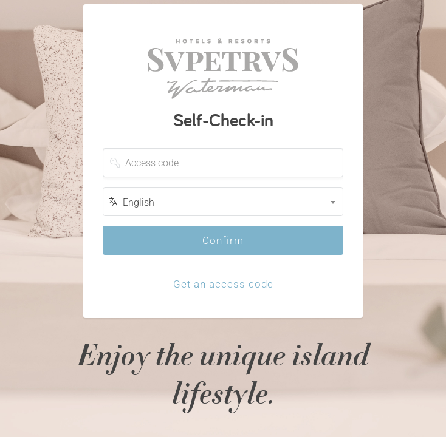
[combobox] (223, 201)
